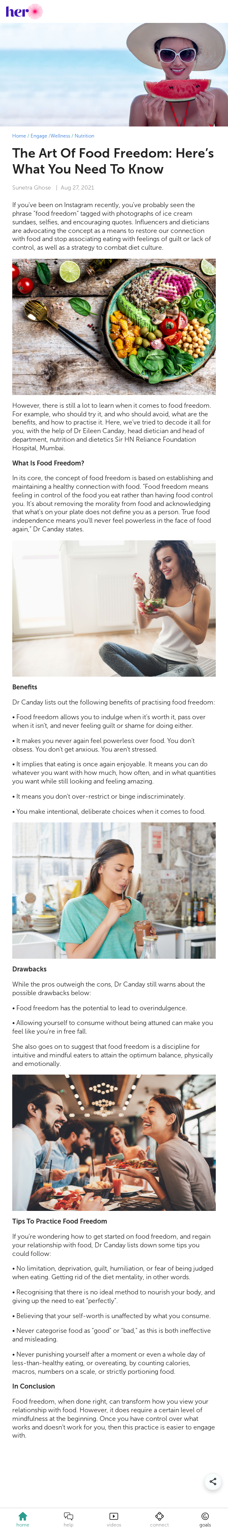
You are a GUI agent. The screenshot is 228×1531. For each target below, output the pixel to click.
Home (19, 136)
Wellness (60, 136)
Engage (39, 136)
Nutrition (84, 136)
